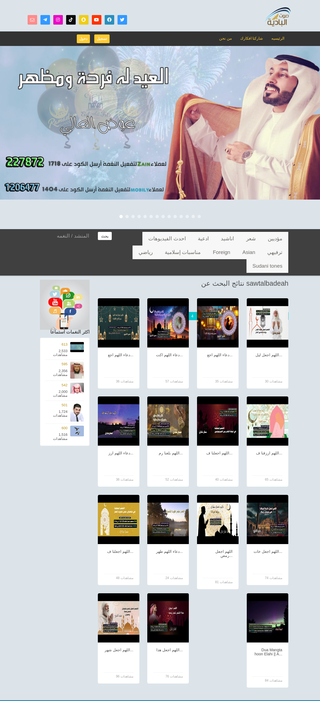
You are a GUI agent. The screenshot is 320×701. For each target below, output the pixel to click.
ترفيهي (178, 238)
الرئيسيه (278, 38)
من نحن (228, 38)
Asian (160, 238)
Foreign (142, 238)
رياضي (246, 252)
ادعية (229, 238)
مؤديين (279, 238)
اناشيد (246, 238)
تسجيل (102, 39)
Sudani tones (223, 252)
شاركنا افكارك (253, 38)
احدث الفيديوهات (205, 238)
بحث (104, 236)
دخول (83, 39)
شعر (262, 238)
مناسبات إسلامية (272, 252)
